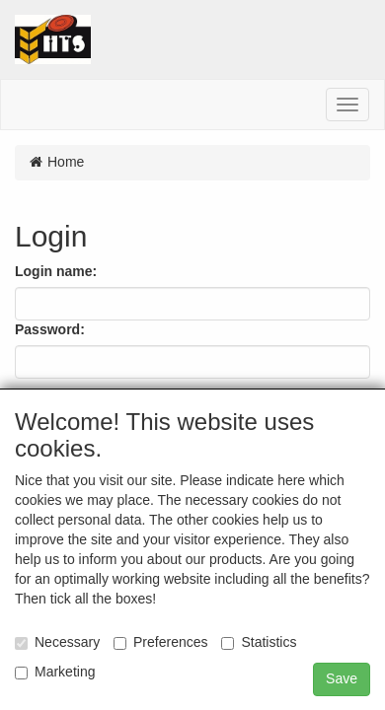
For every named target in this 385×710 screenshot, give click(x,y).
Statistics (258, 642)
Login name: (56, 271)
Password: (50, 329)
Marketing (55, 671)
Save (341, 678)
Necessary (57, 642)
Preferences (160, 642)
